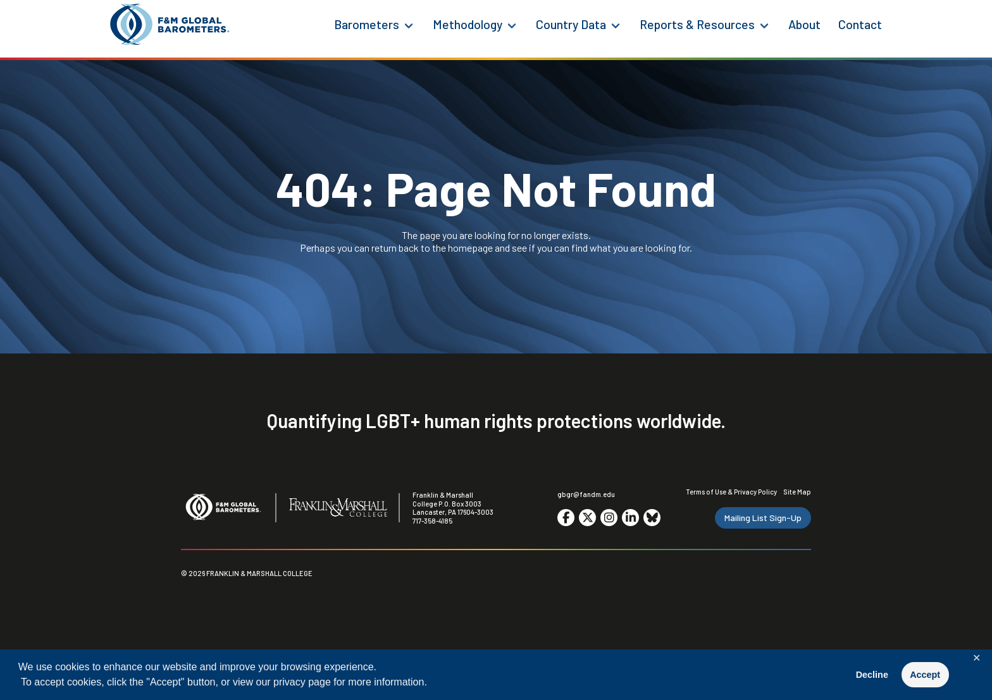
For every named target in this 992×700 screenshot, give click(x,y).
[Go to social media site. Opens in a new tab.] (565, 517)
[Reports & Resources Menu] (764, 24)
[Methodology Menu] (511, 24)
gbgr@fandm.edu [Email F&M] (586, 494)
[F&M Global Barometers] (170, 24)
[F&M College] (338, 508)
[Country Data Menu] (615, 24)
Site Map (797, 492)
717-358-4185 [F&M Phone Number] (432, 521)
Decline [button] (872, 675)
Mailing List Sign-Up (763, 517)
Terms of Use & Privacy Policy (731, 492)
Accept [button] (925, 675)
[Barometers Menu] (408, 24)
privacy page (302, 682)
